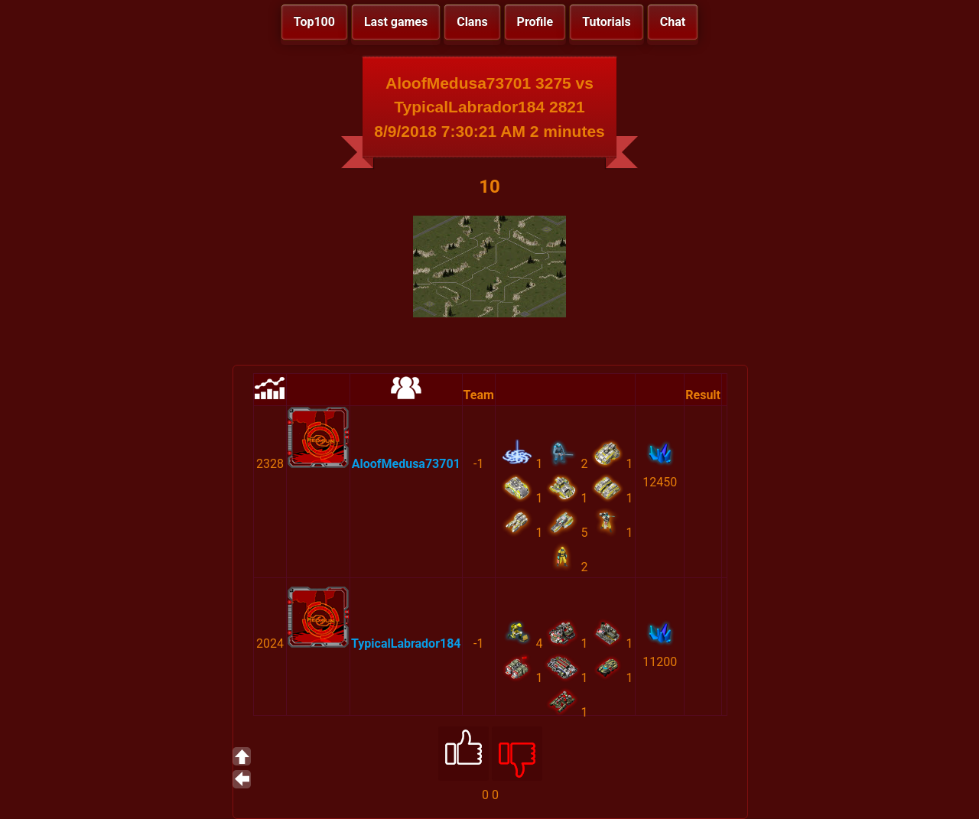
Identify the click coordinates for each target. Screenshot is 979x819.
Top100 (314, 22)
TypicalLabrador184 (406, 643)
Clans (472, 22)
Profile (535, 22)
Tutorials (606, 22)
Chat (672, 22)
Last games (396, 22)
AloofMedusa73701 (406, 464)
